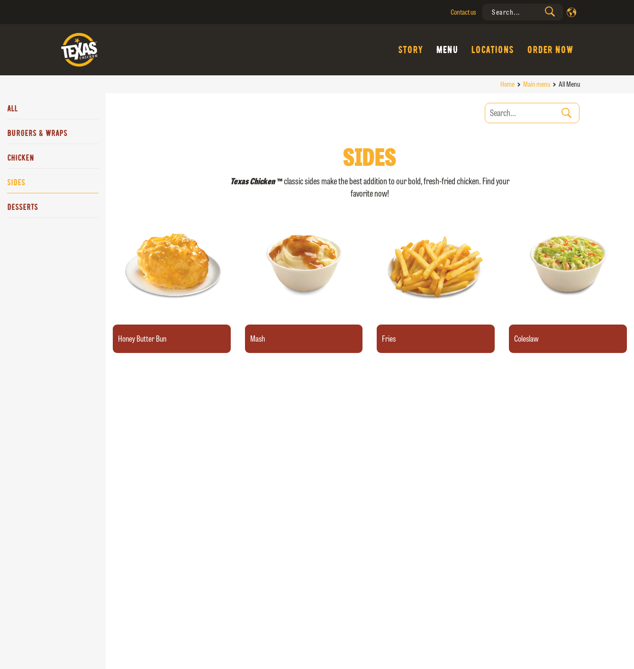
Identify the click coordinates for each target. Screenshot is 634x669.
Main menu (536, 84)
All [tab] (12, 108)
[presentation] (522, 12)
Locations (492, 50)
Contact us (463, 12)
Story (410, 50)
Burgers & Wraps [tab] (37, 133)
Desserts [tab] (22, 207)
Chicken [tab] (20, 158)
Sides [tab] (16, 182)
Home (507, 84)
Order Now (550, 50)
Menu (447, 50)
